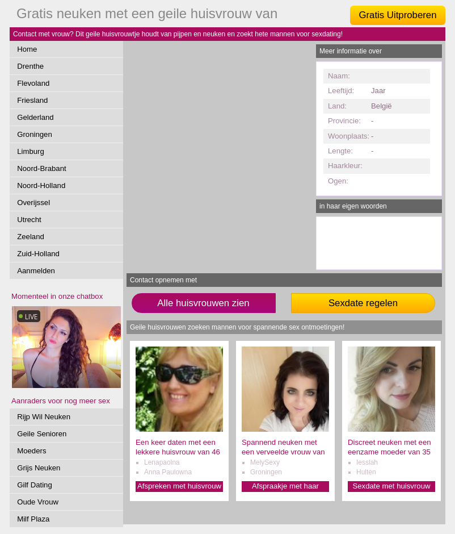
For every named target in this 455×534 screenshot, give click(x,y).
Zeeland (30, 236)
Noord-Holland (41, 185)
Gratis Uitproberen (397, 15)
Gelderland (35, 117)
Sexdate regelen (363, 303)
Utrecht (29, 219)
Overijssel (33, 202)
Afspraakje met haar (285, 486)
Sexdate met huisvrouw (391, 486)
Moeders (31, 451)
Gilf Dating (34, 485)
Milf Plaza (33, 519)
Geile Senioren (41, 433)
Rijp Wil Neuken (43, 416)
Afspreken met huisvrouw (179, 486)
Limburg (30, 151)
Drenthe (30, 66)
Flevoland (33, 83)
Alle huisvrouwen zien (203, 303)
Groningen (34, 134)
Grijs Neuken (38, 468)
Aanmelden (36, 270)
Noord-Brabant (41, 168)
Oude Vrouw (37, 502)
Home (27, 49)
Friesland (32, 100)
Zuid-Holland (38, 253)
